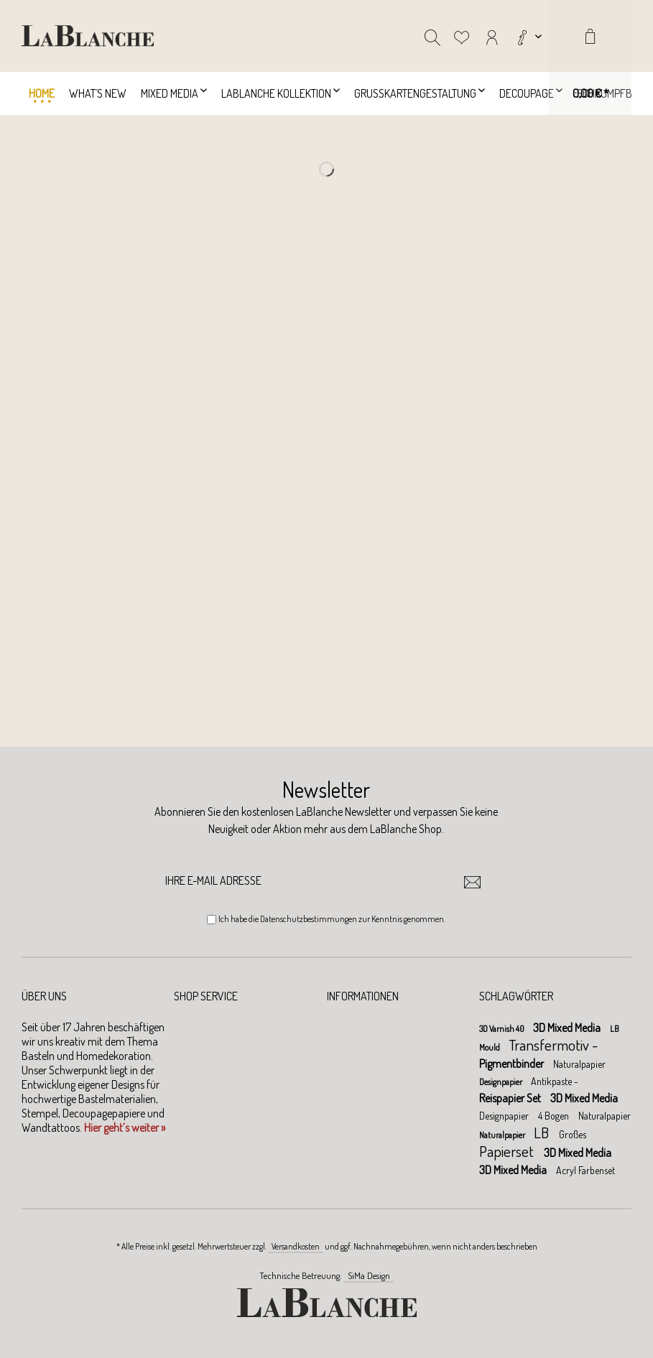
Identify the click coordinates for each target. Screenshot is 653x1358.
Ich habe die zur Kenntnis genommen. (331, 918)
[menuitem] (528, 36)
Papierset (508, 1151)
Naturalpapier (579, 1064)
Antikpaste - (554, 1081)
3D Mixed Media (568, 1027)
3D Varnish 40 (502, 1028)
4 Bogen (554, 1116)
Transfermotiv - (553, 1044)
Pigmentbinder (512, 1063)
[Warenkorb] (590, 57)
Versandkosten (296, 1246)
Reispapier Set (511, 1098)
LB (543, 1132)
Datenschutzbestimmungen (308, 918)
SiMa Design (369, 1275)
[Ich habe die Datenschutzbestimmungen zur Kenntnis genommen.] (211, 919)
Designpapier (501, 1081)
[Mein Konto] (492, 36)
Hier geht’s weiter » (124, 1127)
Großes (572, 1134)
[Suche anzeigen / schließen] (432, 36)
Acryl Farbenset (585, 1170)
